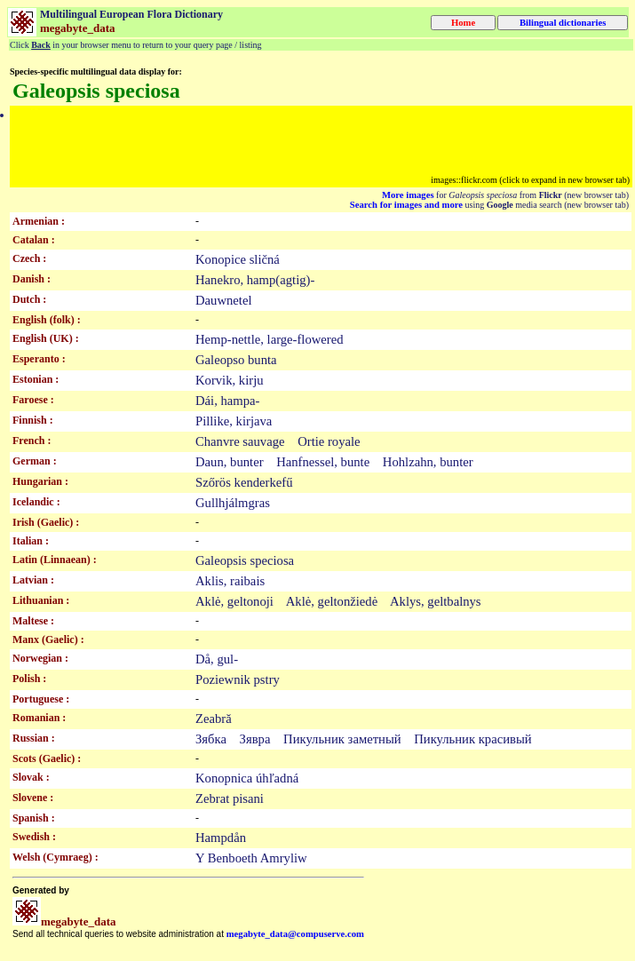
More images (408, 195)
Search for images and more (406, 205)
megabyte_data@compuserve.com (295, 934)
